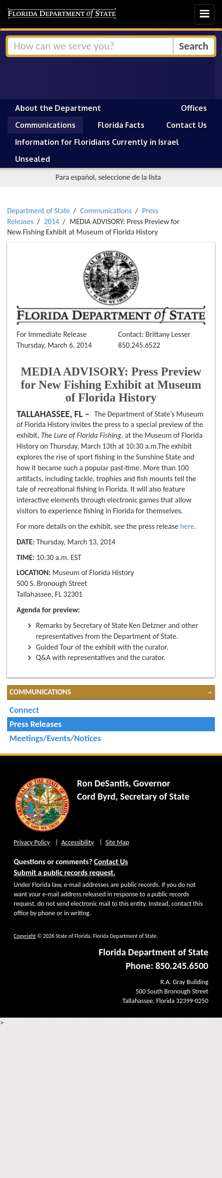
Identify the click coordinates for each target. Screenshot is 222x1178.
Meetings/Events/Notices (55, 738)
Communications (45, 125)
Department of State (38, 210)
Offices (194, 108)
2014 (51, 221)
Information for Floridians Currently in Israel (97, 142)
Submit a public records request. (64, 872)
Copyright (25, 936)
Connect (24, 709)
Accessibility (77, 842)
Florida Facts (121, 125)
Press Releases (35, 723)
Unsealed (32, 159)
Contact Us (186, 125)
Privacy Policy (32, 842)
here (187, 526)
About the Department (58, 108)
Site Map (117, 842)
